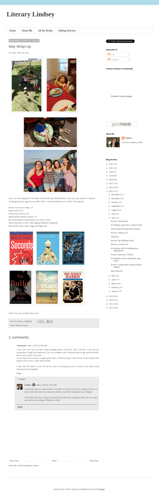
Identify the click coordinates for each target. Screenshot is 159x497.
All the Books (45, 30)
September (115, 206)
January (114, 291)
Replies (23, 379)
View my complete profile (132, 142)
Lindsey (28, 385)
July (113, 214)
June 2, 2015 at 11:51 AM (46, 385)
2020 (111, 172)
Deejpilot (84, 489)
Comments (113, 59)
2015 (111, 191)
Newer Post (14, 461)
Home (12, 30)
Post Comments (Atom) (29, 465)
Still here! (115, 237)
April (113, 279)
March (114, 283)
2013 (111, 300)
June (113, 218)
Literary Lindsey (31, 14)
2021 (111, 168)
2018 (111, 179)
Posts (111, 54)
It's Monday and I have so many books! (126, 225)
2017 (111, 183)
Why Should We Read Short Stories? (125, 229)
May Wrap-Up (117, 271)
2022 (111, 164)
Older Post (94, 461)
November (115, 198)
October (114, 202)
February (115, 287)
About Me (27, 30)
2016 (111, 187)
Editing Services (67, 30)
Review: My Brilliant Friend (122, 240)
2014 (111, 296)
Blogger (102, 489)
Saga (32, 226)
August (114, 210)
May (113, 276)
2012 (111, 304)
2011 (111, 308)
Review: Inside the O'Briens (122, 254)
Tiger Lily (43, 226)
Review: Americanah (119, 221)
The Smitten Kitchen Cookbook (44, 223)
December (115, 194)
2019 (111, 175)
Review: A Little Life (119, 244)
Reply (19, 373)
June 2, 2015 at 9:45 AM (37, 345)
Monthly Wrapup (22, 325)
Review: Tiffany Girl (119, 233)
